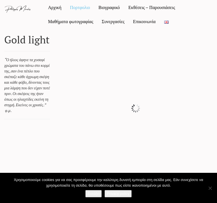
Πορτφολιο (80, 7)
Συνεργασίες (113, 21)
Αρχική (54, 7)
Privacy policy (118, 193)
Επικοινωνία (144, 21)
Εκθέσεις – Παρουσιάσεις (151, 7)
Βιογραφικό (109, 7)
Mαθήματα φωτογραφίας (70, 21)
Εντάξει (93, 193)
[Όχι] (210, 188)
